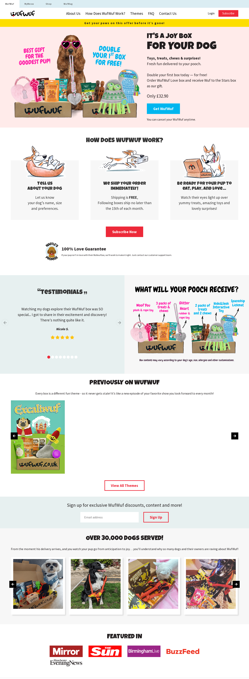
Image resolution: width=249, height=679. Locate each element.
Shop (49, 4)
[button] (48, 357)
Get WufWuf (163, 108)
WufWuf (9, 4)
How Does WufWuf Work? (105, 13)
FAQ (151, 13)
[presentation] (5, 322)
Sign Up (156, 517)
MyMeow (29, 4)
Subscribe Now (124, 231)
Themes (136, 13)
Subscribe (228, 13)
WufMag (68, 4)
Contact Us (167, 13)
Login (211, 13)
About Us (73, 13)
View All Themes (124, 485)
